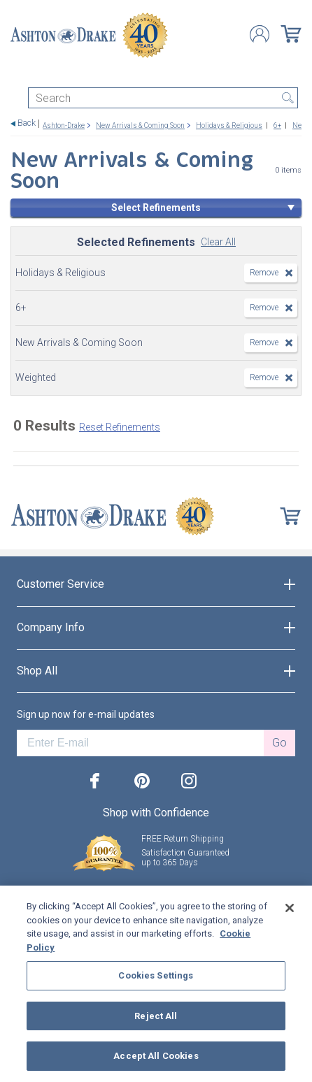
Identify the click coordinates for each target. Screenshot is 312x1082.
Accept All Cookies (155, 1056)
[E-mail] (140, 743)
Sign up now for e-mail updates (86, 714)
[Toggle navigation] (16, 75)
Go (279, 742)
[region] (156, 984)
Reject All (155, 1016)
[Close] (289, 908)
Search (287, 97)
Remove (264, 272)
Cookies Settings (155, 975)
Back (26, 123)
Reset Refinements (119, 427)
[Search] (163, 97)
